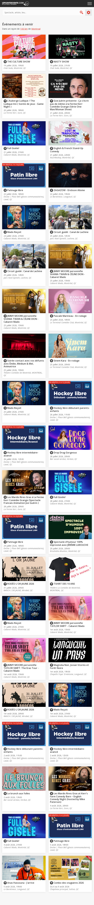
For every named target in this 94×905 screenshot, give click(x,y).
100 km (24, 28)
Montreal (35, 28)
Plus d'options (88, 12)
